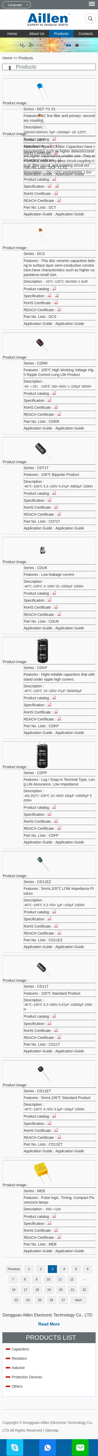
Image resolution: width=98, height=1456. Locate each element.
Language (15, 5)
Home (12, 34)
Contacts (86, 34)
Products (61, 34)
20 (60, 1290)
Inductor (18, 1368)
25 (39, 1300)
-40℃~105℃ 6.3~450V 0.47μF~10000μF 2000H (58, 1007)
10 (48, 1279)
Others (16, 1386)
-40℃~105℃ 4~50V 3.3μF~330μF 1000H (54, 1109)
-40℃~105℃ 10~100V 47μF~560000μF (53, 691)
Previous (14, 1269)
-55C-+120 (53, 1209)
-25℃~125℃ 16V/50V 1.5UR (66, 281)
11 (60, 1279)
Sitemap (51, 1430)
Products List (51, 1337)
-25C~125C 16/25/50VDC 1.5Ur (68, 172)
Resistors (19, 1358)
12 (71, 1279)
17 (25, 1290)
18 (37, 1290)
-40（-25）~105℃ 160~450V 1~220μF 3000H (57, 386)
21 (72, 1290)
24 (28, 1300)
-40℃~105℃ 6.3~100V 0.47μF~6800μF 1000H (58, 486)
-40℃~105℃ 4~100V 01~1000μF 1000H (53, 586)
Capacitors (20, 1349)
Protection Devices (26, 1377)
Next (78, 1300)
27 (63, 1300)
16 (13, 1290)
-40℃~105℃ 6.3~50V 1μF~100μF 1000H (54, 905)
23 (16, 1300)
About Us (36, 34)
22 (84, 1290)
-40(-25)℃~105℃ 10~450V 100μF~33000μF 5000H (58, 798)
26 (51, 1300)
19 (49, 1290)
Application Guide (69, 214)
